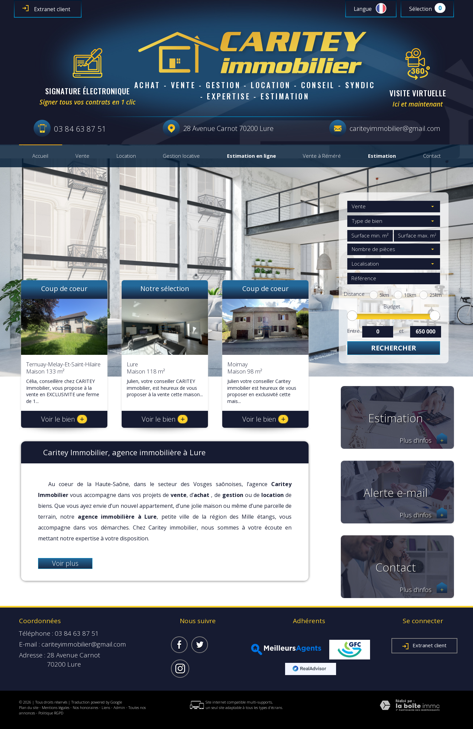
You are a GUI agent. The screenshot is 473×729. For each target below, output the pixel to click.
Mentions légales (55, 707)
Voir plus (65, 563)
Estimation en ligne (251, 156)
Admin (119, 707)
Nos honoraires (85, 707)
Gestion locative (181, 156)
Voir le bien (64, 419)
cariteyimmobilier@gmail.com (395, 128)
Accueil (40, 156)
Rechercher (393, 347)
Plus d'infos (423, 440)
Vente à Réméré (322, 156)
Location (126, 156)
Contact (432, 156)
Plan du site (28, 707)
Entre (353, 330)
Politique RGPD (50, 712)
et (401, 330)
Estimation (382, 156)
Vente (82, 156)
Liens (106, 707)
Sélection (420, 9)
